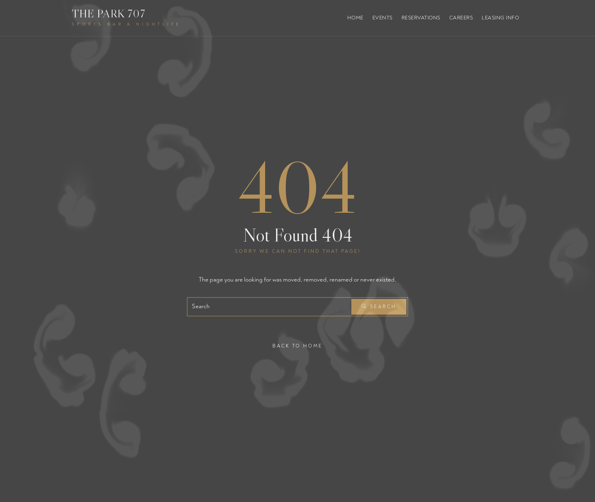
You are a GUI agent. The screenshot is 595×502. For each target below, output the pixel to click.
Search (378, 307)
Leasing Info (500, 18)
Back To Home (297, 346)
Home (355, 18)
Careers (461, 18)
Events (382, 18)
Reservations (421, 18)
